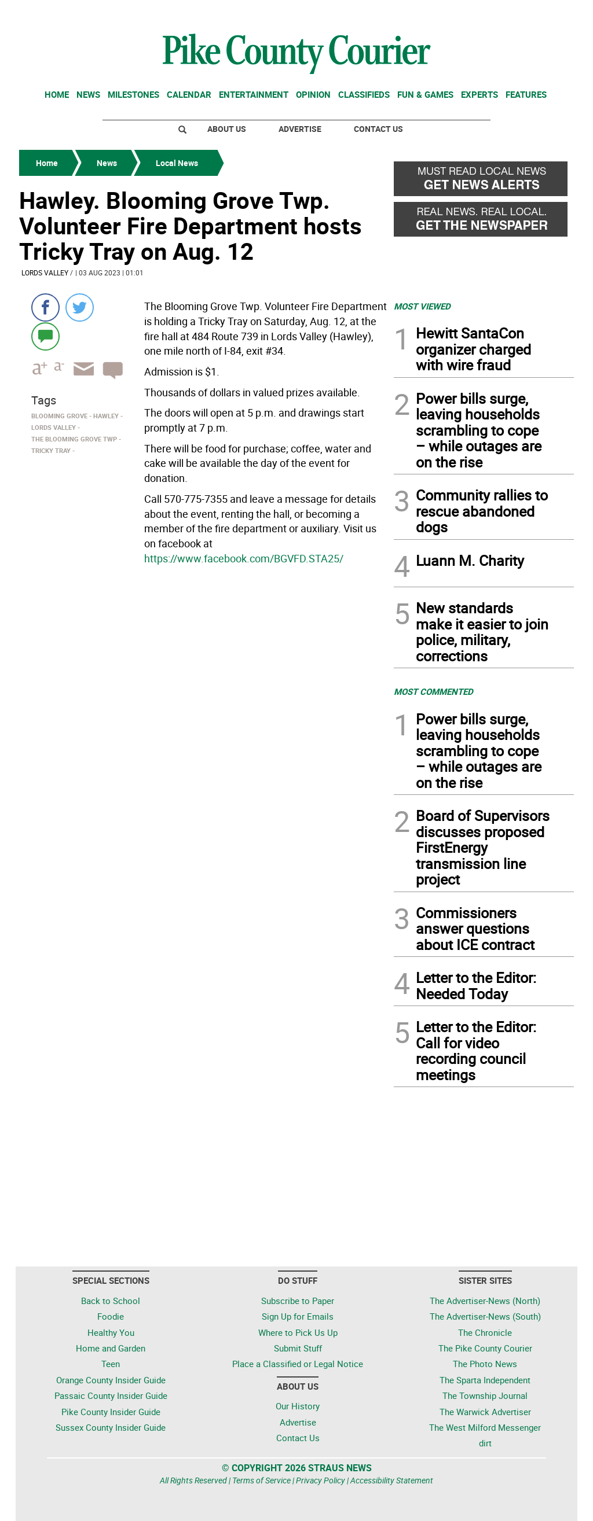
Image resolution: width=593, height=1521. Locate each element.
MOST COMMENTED (433, 691)
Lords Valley (44, 272)
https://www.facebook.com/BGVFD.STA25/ (243, 558)
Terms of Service (261, 1480)
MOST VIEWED (422, 306)
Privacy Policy (320, 1480)
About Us (226, 128)
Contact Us (378, 128)
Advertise (300, 128)
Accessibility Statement (391, 1480)
